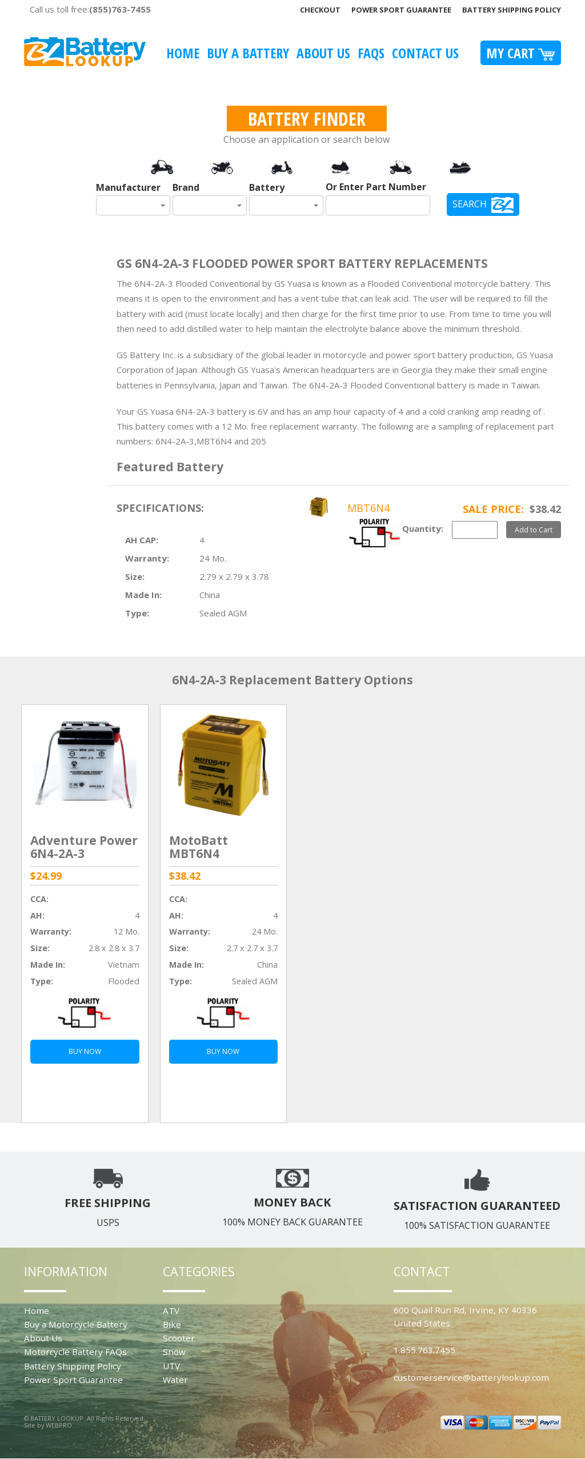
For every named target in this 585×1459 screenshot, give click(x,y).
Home (182, 52)
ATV (171, 1310)
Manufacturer (128, 187)
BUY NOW (85, 1051)
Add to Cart (533, 529)
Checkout (320, 10)
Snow (174, 1351)
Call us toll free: (90, 9)
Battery (267, 187)
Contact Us (425, 52)
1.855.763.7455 (424, 1350)
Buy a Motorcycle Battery (75, 1324)
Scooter (179, 1338)
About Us (323, 52)
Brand (186, 187)
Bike (172, 1324)
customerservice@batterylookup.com (471, 1377)
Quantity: (422, 528)
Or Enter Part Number (376, 187)
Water (175, 1379)
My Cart (520, 52)
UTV (171, 1366)
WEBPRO (59, 1425)
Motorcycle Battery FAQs (75, 1351)
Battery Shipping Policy (511, 10)
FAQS (371, 52)
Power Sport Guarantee (401, 10)
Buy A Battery (248, 52)
